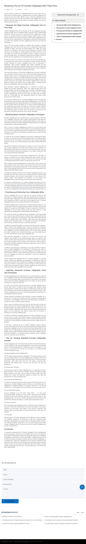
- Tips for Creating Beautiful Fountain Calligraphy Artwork (69, 36)
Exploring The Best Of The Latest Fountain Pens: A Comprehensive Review (12, 516)
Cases (82, 512)
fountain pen (26, 187)
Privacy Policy (39, 541)
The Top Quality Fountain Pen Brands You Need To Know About (61, 523)
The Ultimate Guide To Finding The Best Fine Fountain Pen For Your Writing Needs (22, 520)
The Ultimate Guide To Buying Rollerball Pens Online (16, 523)
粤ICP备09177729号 (7, 541)
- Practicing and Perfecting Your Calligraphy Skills (69, 30)
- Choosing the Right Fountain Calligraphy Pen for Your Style (69, 25)
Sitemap (32, 541)
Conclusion (59, 39)
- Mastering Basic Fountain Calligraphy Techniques (69, 28)
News (78, 512)
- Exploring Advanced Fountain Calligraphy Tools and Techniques (69, 33)
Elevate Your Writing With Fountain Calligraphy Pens (58, 516)
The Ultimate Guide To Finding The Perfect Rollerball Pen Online (61, 520)
